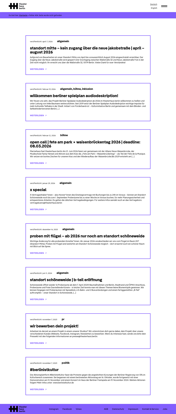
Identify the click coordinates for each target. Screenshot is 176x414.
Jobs (165, 409)
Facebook (67, 409)
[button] (164, 6)
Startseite (23, 15)
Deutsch (153, 4)
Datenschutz (118, 409)
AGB (106, 409)
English (154, 8)
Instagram (53, 409)
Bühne (77, 88)
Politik (66, 362)
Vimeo (79, 409)
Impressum (133, 409)
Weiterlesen (38, 69)
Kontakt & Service (150, 409)
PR (63, 319)
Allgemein (63, 41)
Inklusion (87, 88)
